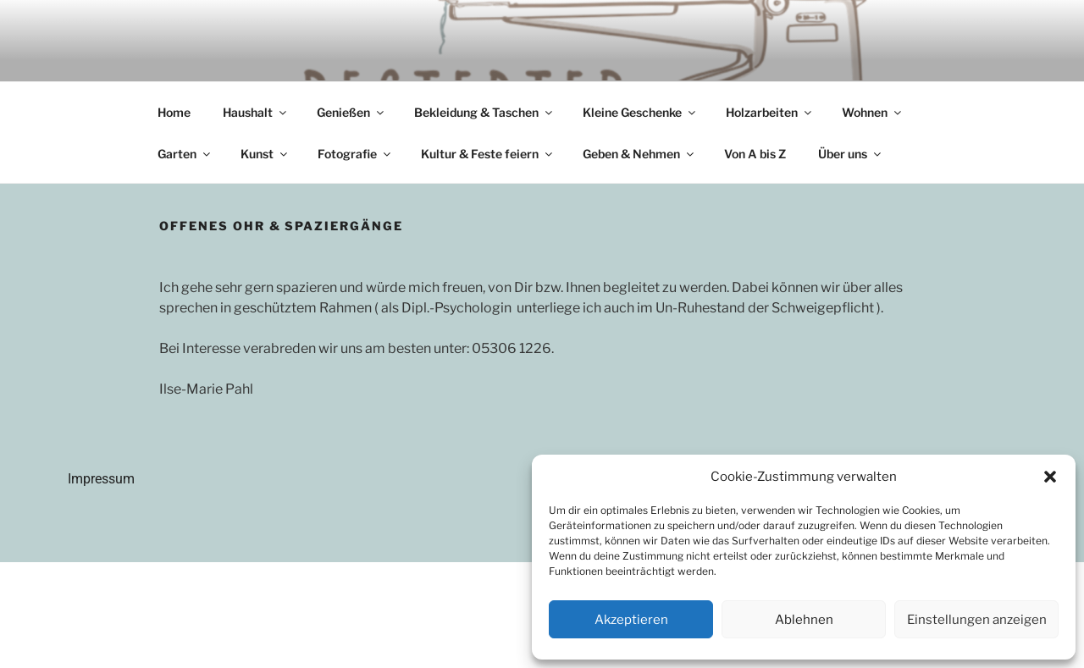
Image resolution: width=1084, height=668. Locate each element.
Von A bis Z (755, 153)
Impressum (101, 479)
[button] (1050, 476)
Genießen (351, 112)
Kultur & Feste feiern (488, 153)
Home (174, 112)
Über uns (850, 153)
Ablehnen (804, 619)
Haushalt (256, 112)
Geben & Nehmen (639, 153)
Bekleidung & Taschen (484, 112)
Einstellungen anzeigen (977, 619)
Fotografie (355, 153)
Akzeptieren (631, 619)
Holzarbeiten (770, 112)
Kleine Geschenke (640, 112)
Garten (185, 153)
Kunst (265, 153)
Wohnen (873, 112)
